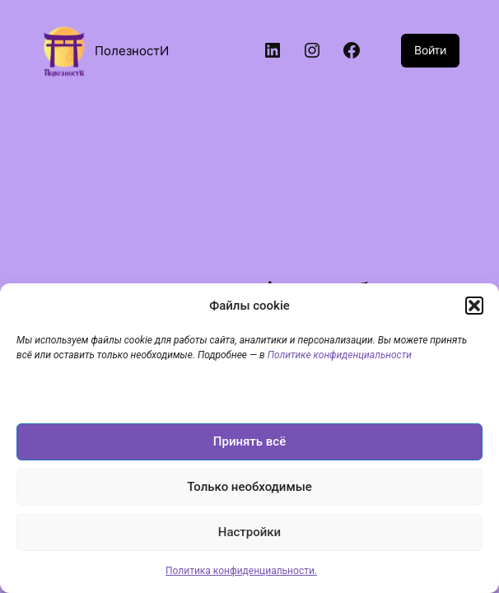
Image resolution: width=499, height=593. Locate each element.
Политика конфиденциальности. (241, 571)
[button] (474, 305)
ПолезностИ (132, 50)
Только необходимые (249, 486)
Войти (430, 50)
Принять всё (249, 441)
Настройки (249, 532)
